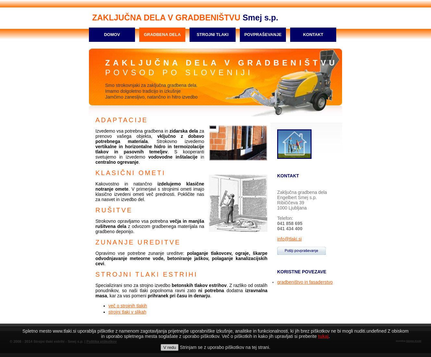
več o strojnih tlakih (127, 305)
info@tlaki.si (289, 239)
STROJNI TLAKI (212, 34)
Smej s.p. (185, 17)
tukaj (323, 342)
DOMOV (112, 34)
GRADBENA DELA (162, 34)
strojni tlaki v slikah (127, 312)
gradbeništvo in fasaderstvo (305, 282)
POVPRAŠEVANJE (263, 34)
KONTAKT (313, 34)
